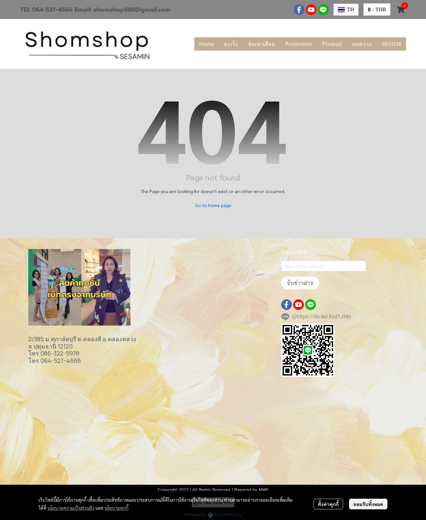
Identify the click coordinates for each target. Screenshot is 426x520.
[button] (345, 10)
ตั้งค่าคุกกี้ (328, 504)
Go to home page (213, 205)
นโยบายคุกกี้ (116, 508)
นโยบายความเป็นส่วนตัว (71, 508)
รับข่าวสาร (300, 282)
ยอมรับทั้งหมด (368, 504)
